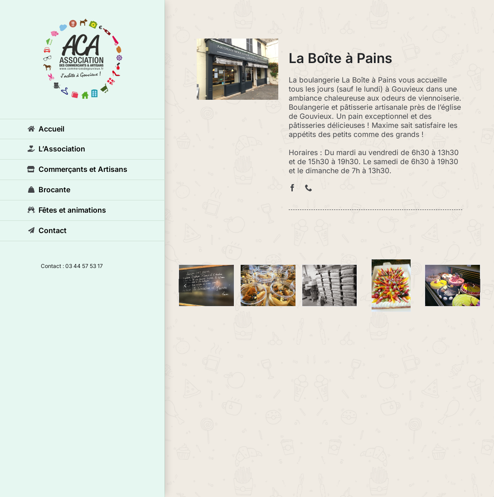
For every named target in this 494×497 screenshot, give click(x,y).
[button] (185, 285)
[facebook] (292, 187)
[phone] (308, 187)
